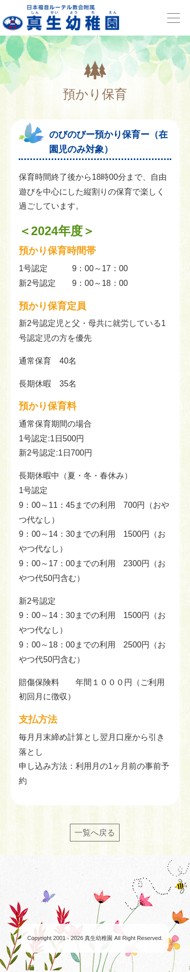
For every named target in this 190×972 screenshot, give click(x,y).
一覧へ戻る (94, 832)
